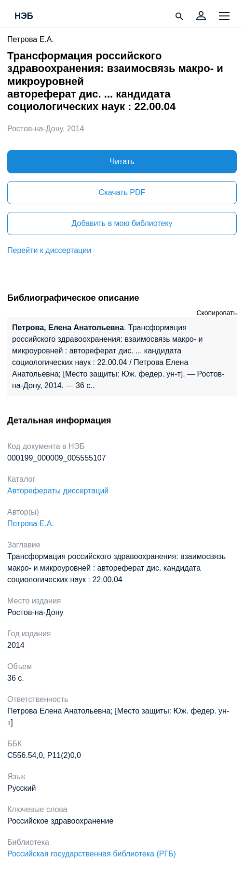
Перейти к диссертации (49, 250)
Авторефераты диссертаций (57, 491)
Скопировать (216, 313)
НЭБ (23, 16)
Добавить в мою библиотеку (121, 223)
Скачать (122, 192)
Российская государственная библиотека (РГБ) (91, 854)
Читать (122, 161)
